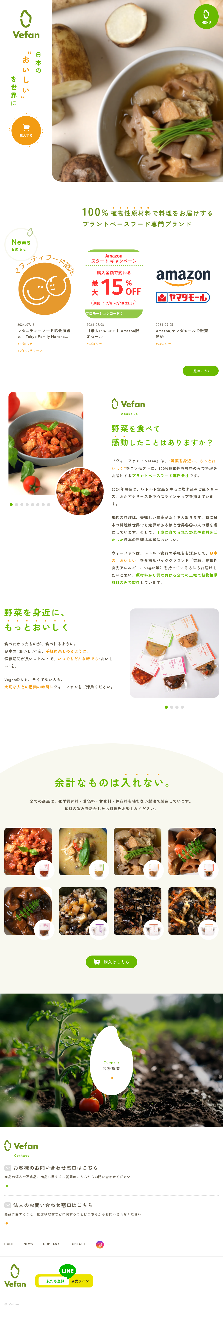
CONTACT (86, 1244)
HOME (10, 1244)
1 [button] (11, 505)
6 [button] (37, 505)
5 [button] (32, 505)
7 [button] (43, 505)
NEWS (31, 1244)
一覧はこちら (200, 370)
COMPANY (57, 1244)
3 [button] (22, 505)
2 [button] (16, 505)
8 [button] (48, 505)
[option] (50, 301)
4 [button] (27, 505)
